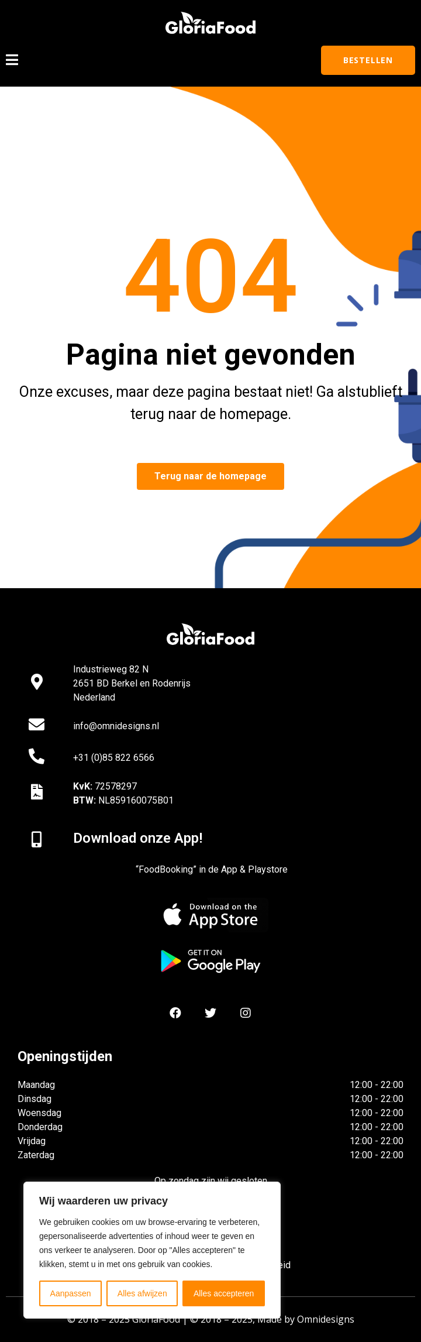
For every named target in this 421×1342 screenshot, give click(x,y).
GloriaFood (156, 1319)
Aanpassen (70, 1293)
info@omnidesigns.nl (116, 726)
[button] (368, 60)
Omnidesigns (325, 1319)
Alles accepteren (224, 1293)
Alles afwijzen (142, 1293)
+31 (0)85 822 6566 (113, 757)
